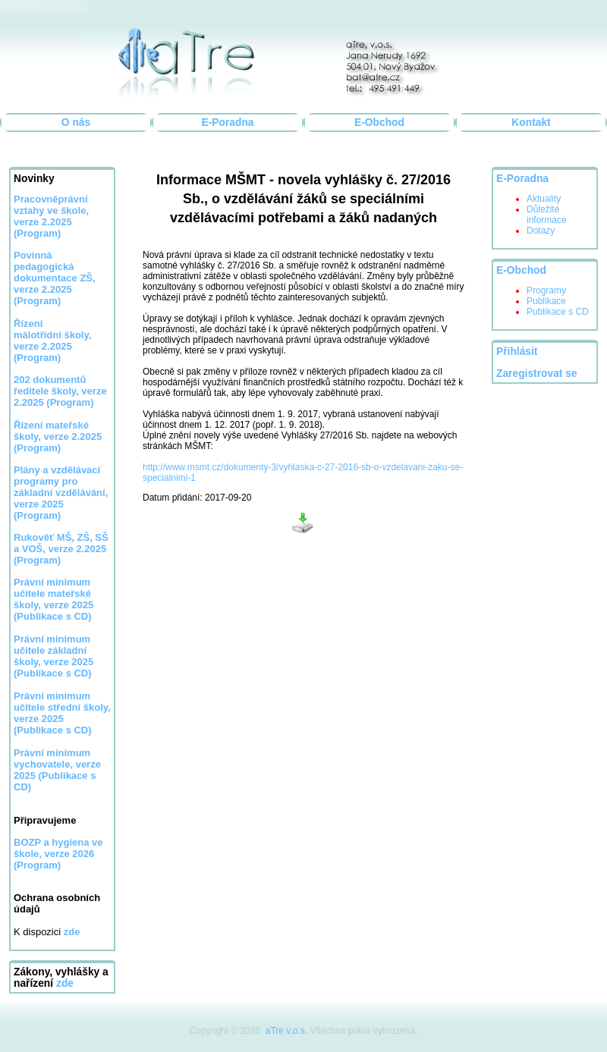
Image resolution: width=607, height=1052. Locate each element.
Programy (546, 290)
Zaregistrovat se (536, 373)
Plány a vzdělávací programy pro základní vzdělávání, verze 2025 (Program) (61, 492)
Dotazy (541, 230)
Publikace (546, 301)
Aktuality (544, 198)
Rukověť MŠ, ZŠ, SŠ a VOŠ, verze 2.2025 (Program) (61, 549)
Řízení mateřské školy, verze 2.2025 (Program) (58, 436)
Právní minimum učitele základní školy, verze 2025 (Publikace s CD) (53, 656)
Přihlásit (516, 351)
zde (65, 983)
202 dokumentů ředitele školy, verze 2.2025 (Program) (60, 391)
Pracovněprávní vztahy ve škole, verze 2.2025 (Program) (51, 216)
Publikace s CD (558, 311)
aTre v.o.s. (286, 1030)
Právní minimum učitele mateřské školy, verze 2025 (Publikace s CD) (53, 599)
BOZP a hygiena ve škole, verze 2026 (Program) (58, 854)
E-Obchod (379, 122)
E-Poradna (228, 122)
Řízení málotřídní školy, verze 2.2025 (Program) (52, 340)
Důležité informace (547, 214)
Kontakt (530, 122)
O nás (75, 122)
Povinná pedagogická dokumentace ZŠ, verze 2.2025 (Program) (55, 278)
